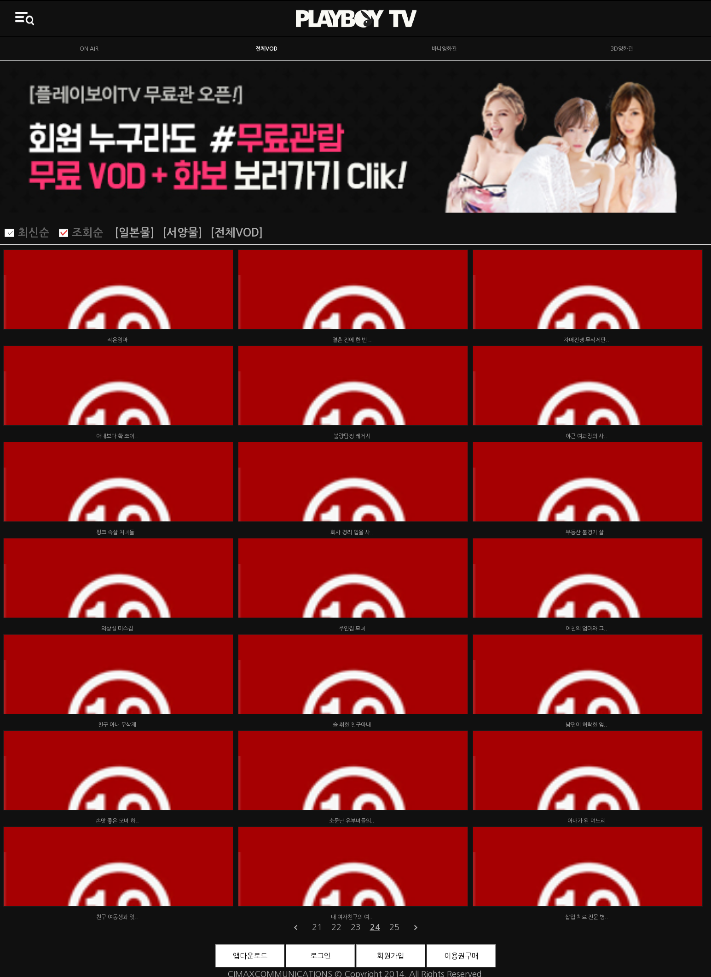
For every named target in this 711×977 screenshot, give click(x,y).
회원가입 (391, 956)
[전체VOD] (236, 232)
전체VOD (266, 49)
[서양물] (182, 232)
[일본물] (134, 232)
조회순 (88, 233)
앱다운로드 (250, 956)
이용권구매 (461, 956)
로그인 (320, 956)
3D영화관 (622, 49)
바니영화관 (444, 49)
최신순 (34, 233)
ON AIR (89, 49)
